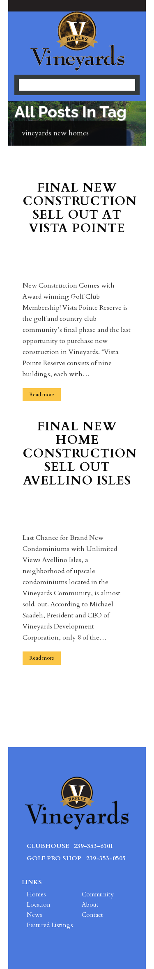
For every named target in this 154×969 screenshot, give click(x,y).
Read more (41, 394)
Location (39, 904)
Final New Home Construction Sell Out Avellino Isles (77, 454)
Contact (92, 915)
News (34, 915)
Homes (36, 894)
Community (98, 894)
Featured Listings (50, 925)
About (90, 904)
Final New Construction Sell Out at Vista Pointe (77, 209)
